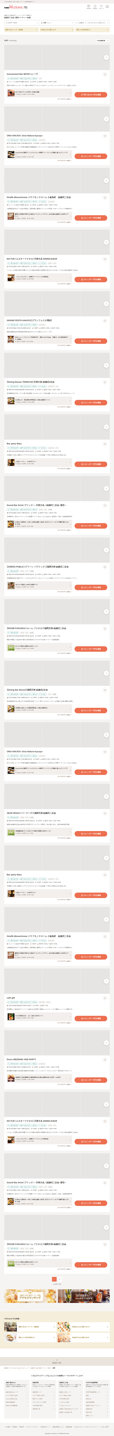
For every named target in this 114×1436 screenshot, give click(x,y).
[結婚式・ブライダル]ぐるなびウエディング (16, 1368)
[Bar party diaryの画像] (57, 427)
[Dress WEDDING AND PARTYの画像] (57, 1042)
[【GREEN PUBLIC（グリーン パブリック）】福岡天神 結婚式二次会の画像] (57, 550)
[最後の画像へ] (106, 57)
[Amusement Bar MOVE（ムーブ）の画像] (57, 57)
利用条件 (21, 1427)
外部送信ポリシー (45, 1427)
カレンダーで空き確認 (91, 156)
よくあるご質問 (104, 1427)
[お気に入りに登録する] (105, 74)
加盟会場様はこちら (58, 1427)
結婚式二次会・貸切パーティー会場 (40, 1368)
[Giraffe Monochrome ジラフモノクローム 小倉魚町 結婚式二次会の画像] (57, 180)
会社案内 (8, 1427)
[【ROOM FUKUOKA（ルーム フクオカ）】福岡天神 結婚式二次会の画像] (57, 611)
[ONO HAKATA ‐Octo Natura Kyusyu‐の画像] (57, 119)
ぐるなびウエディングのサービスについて (86, 1427)
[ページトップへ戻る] (57, 1361)
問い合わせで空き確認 (91, 94)
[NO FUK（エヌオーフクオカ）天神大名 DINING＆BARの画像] (57, 242)
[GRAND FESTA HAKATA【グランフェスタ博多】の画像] (57, 303)
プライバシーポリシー (32, 1427)
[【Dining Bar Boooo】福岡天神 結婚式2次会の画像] (57, 673)
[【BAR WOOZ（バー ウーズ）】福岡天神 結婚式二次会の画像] (57, 796)
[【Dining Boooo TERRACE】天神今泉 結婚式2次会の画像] (57, 365)
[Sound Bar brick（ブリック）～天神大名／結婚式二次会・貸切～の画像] (57, 488)
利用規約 (14, 1427)
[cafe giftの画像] (57, 981)
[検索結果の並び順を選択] (103, 40)
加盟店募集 (69, 1427)
